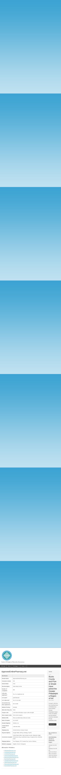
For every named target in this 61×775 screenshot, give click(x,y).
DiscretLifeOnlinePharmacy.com (11, 764)
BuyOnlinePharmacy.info (9, 759)
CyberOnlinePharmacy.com (10, 762)
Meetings (15, 666)
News (9, 666)
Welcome (3, 666)
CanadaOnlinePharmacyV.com (11, 760)
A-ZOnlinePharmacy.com (10, 752)
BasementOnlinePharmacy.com (11, 757)
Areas (23, 666)
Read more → (53, 724)
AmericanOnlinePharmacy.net (11, 755)
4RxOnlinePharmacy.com (10, 750)
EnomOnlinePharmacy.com (10, 765)
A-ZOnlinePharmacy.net (9, 754)
